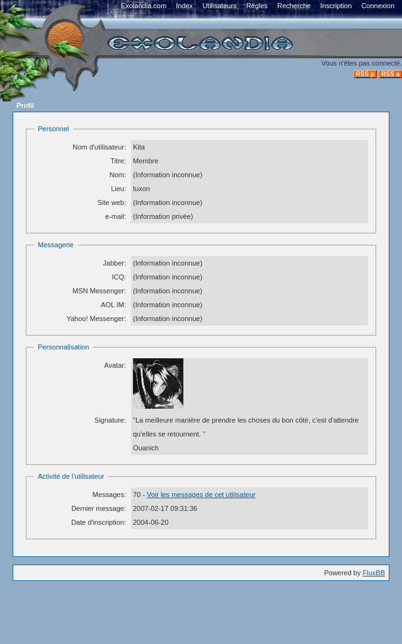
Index (184, 5)
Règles (257, 5)
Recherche (294, 5)
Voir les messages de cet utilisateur (201, 494)
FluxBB (374, 573)
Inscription (336, 5)
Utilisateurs (219, 5)
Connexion (377, 5)
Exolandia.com (143, 5)
